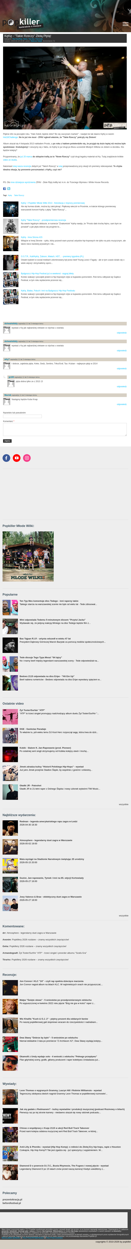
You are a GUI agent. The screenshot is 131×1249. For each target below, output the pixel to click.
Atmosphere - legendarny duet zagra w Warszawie (46, 840)
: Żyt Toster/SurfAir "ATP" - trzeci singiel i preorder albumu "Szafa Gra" (45, 953)
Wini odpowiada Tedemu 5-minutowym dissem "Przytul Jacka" (52, 620)
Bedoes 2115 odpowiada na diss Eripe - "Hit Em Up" (47, 676)
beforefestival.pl (12, 1203)
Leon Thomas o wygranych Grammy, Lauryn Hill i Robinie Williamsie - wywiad (61, 1090)
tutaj (60, 166)
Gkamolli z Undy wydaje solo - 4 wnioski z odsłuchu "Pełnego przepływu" (58, 1056)
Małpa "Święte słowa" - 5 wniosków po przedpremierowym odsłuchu (56, 1000)
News (25, 39)
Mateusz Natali (36, 41)
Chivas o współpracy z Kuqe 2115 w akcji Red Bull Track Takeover (54, 1128)
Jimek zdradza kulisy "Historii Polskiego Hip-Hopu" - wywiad (52, 766)
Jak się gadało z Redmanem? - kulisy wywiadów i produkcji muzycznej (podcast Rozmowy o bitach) (72, 1109)
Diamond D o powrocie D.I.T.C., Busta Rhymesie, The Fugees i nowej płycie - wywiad (64, 1165)
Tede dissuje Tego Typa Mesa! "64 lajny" (41, 657)
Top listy (31, 39)
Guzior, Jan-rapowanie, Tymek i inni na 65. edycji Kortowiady (52, 878)
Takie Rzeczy (19, 195)
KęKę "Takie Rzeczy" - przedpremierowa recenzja (43, 220)
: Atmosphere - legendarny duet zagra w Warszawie (29, 933)
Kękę (10, 195)
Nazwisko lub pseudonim (14, 413)
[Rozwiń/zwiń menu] (125, 24)
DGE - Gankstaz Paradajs (33, 729)
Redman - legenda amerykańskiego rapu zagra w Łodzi (48, 821)
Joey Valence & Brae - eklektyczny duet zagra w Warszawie (51, 896)
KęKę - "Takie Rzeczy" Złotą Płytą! (27, 36)
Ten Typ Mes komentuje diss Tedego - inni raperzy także (49, 601)
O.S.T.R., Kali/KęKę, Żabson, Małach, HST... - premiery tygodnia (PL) (52, 256)
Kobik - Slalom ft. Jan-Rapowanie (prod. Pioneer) (45, 748)
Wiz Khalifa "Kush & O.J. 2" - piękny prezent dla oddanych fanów (54, 1019)
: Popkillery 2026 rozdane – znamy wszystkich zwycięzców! (36, 939)
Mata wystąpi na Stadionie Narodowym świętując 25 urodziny (52, 859)
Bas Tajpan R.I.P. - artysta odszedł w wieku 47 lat (45, 638)
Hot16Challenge (10, 137)
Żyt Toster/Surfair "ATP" (32, 710)
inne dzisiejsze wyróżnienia (23, 182)
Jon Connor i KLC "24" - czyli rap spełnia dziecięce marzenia (51, 981)
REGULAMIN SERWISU (11, 1238)
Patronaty (39, 39)
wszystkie (123, 804)
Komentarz (8, 421)
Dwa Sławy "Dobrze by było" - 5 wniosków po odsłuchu (49, 1037)
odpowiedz (122, 333)
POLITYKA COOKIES (54, 1238)
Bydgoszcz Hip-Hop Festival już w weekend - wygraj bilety (47, 273)
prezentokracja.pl (12, 1199)
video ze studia (10, 160)
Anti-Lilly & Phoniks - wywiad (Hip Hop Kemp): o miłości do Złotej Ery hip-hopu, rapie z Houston (70, 1147)
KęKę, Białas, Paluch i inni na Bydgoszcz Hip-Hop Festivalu (48, 290)
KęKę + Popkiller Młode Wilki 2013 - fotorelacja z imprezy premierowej (53, 203)
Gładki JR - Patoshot (30, 785)
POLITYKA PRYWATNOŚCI (33, 1238)
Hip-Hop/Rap (17, 39)
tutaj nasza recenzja (22, 166)
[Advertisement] (65, 7)
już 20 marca (26, 156)
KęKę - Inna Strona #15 (31, 237)
